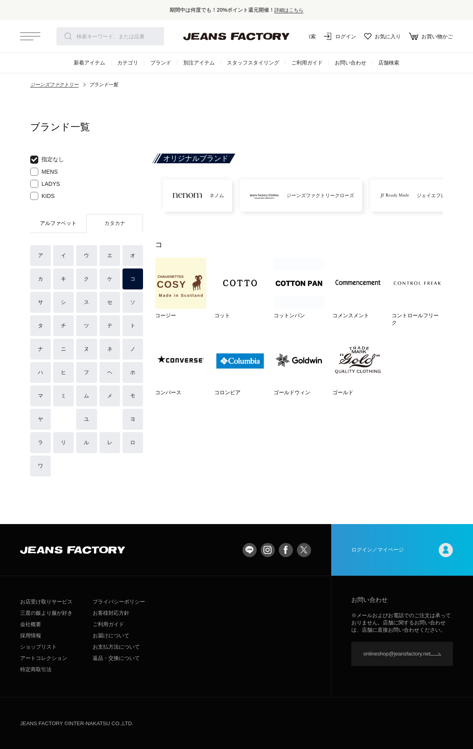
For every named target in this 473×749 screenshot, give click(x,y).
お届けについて (111, 635)
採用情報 (30, 635)
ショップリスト (38, 647)
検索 (68, 36)
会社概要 (30, 624)
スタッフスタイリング (253, 63)
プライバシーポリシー (119, 602)
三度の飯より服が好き (46, 613)
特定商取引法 (36, 669)
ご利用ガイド (307, 63)
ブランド (160, 63)
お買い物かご (431, 36)
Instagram (268, 550)
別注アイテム (199, 63)
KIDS (42, 196)
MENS (44, 172)
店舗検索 (388, 63)
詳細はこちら (288, 9)
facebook (286, 550)
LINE (250, 550)
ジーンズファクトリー (54, 84)
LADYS (45, 184)
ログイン (340, 36)
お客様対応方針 (111, 613)
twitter (304, 550)
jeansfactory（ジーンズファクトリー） (236, 36)
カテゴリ (127, 63)
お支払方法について (116, 647)
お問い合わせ (350, 63)
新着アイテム (89, 63)
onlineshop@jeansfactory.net (397, 654)
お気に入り (382, 36)
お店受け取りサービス (46, 602)
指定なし (47, 160)
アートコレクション (43, 658)
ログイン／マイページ (402, 550)
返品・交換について (116, 658)
